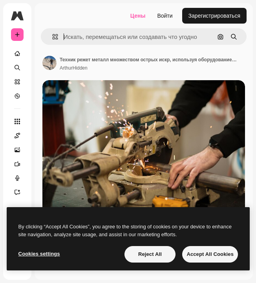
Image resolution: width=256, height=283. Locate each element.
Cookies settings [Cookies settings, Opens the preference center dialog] (39, 254)
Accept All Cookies (210, 254)
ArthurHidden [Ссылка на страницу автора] (74, 68)
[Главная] (17, 53)
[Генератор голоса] (17, 178)
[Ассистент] (17, 192)
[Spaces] (17, 135)
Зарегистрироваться (214, 16)
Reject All (150, 254)
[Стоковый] (17, 81)
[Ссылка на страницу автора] (49, 63)
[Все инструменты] (17, 121)
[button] (52, 37)
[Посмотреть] (17, 96)
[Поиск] (17, 67)
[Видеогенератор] (17, 164)
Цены (138, 16)
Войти (164, 16)
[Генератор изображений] (17, 149)
